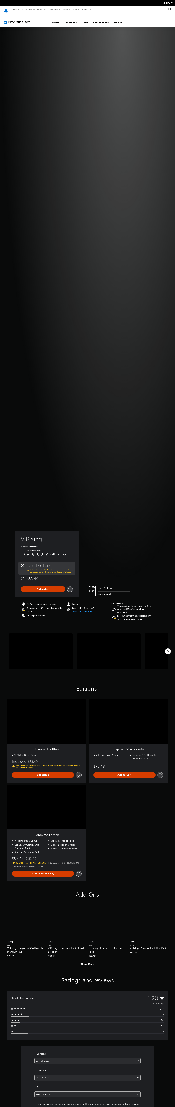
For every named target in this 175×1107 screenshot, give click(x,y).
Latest (55, 19)
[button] (82, 608)
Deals (85, 19)
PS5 (23, 9)
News (65, 9)
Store (75, 9)
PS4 (30, 9)
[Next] (168, 648)
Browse (118, 19)
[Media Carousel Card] (41, 648)
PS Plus (40, 9)
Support (85, 9)
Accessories (53, 9)
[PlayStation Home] (6, 9)
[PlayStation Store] (18, 18)
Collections (70, 19)
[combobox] (87, 1058)
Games (14, 9)
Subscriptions (101, 19)
